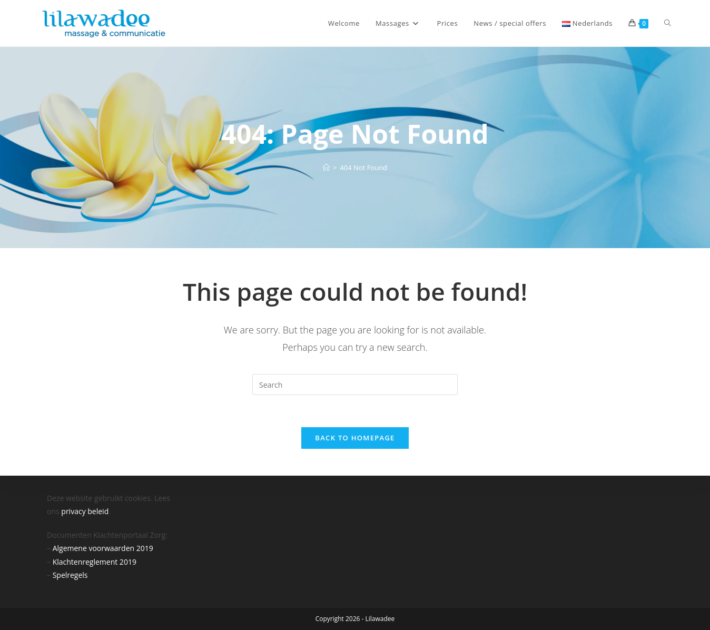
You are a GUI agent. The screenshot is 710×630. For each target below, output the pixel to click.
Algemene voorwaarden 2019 (103, 548)
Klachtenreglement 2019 (94, 562)
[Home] (326, 167)
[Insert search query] (355, 384)
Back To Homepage (355, 437)
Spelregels (70, 575)
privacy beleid (85, 511)
